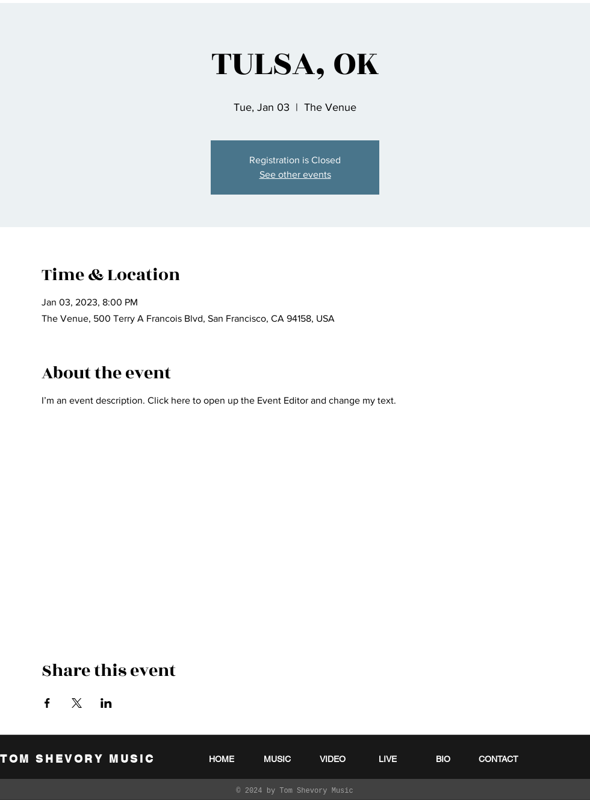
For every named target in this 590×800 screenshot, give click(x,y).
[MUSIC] (277, 759)
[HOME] (221, 759)
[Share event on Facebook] (47, 703)
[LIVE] (387, 759)
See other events (295, 174)
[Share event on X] (76, 703)
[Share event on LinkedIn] (106, 703)
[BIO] (443, 759)
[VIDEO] (332, 759)
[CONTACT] (498, 759)
